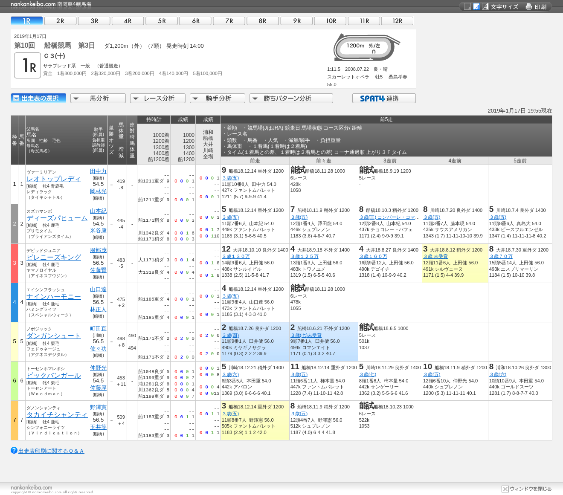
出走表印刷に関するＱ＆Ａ (51, 451)
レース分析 (158, 98)
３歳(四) (230, 335)
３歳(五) (230, 177)
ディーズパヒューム (57, 218)
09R (296, 20)
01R (27, 20)
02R (60, 20)
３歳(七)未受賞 (306, 335)
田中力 (98, 171)
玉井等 (98, 427)
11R (364, 20)
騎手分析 (217, 98)
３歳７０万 (501, 256)
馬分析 (98, 98)
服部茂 (98, 250)
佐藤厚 (98, 388)
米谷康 (98, 230)
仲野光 (98, 368)
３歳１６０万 (373, 256)
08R (263, 20)
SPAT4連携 (383, 98)
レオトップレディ (53, 178)
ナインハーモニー (53, 296)
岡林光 (98, 191)
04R (128, 20)
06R (195, 20)
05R (161, 20)
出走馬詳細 (38, 98)
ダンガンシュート (53, 335)
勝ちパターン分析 (291, 98)
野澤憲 (98, 407)
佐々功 (98, 348)
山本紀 (98, 211)
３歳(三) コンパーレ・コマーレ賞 (394, 217)
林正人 (98, 309)
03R (94, 20)
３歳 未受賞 (435, 256)
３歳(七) (367, 374)
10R (330, 20)
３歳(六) (230, 374)
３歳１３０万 (236, 256)
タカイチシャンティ (57, 414)
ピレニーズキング (53, 257)
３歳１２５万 (304, 256)
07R (229, 20)
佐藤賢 (98, 270)
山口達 (98, 289)
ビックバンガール (53, 375)
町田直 (98, 328)
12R (397, 20)
